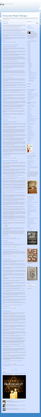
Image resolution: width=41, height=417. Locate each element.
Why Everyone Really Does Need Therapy (32, 166)
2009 (28, 59)
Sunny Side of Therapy (30, 132)
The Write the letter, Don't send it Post (10, 404)
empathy (5, 238)
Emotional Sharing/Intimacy (8, 242)
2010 (28, 58)
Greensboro (28, 213)
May (29, 70)
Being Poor (28, 203)
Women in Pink (29, 140)
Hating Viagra (5, 23)
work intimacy (18, 238)
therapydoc (33, 31)
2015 (28, 53)
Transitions (4, 372)
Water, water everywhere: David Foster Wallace (11, 408)
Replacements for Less (30, 127)
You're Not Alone (29, 100)
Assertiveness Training (30, 108)
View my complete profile (30, 38)
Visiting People (29, 139)
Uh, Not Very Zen (29, 99)
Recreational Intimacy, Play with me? (10, 121)
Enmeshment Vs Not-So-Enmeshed (31, 210)
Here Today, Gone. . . (29, 214)
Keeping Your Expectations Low (31, 119)
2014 (28, 54)
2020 (28, 48)
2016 (28, 52)
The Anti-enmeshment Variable (30, 133)
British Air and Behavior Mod (30, 204)
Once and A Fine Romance (30, 124)
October (30, 65)
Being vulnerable (29, 109)
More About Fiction (29, 165)
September (30, 66)
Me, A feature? (29, 164)
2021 (28, 47)
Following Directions (29, 91)
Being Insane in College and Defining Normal (32, 202)
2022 (28, 46)
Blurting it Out (28, 110)
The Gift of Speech (29, 134)
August (30, 67)
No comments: (8, 246)
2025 (28, 43)
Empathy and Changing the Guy (31, 116)
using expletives (15, 238)
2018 (28, 50)
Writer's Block (28, 224)
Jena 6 (28, 216)
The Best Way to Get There (30, 221)
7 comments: (8, 237)
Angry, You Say (29, 201)
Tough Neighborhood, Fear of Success (31, 223)
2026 (28, 42)
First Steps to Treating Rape (30, 90)
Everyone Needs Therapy (15, 15)
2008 (28, 60)
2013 (28, 55)
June (29, 69)
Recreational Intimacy (7, 258)
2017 (28, 51)
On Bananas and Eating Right (30, 123)
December (30, 63)
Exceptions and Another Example (31, 156)
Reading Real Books (29, 126)
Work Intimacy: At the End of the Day (10, 160)
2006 (28, 62)
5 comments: (8, 117)
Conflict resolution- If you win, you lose (10, 249)
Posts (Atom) (15, 370)
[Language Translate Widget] (31, 285)
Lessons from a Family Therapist (17, 26)
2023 (28, 45)
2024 (28, 44)
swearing (12, 238)
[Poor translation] (3, 4)
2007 (28, 61)
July (29, 68)
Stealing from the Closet (30, 131)
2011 (28, 57)
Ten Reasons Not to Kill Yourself (9, 400)
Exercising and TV (29, 117)
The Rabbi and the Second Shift (31, 135)
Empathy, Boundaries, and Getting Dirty (31, 209)
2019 (28, 49)
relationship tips (8, 238)
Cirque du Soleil (29, 111)
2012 (28, 56)
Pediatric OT (28, 125)
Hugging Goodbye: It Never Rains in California (32, 118)
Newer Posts (4, 368)
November (30, 64)
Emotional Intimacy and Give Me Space (10, 44)
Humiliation (28, 215)
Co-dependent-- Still (29, 157)
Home (15, 368)
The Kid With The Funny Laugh (31, 222)
